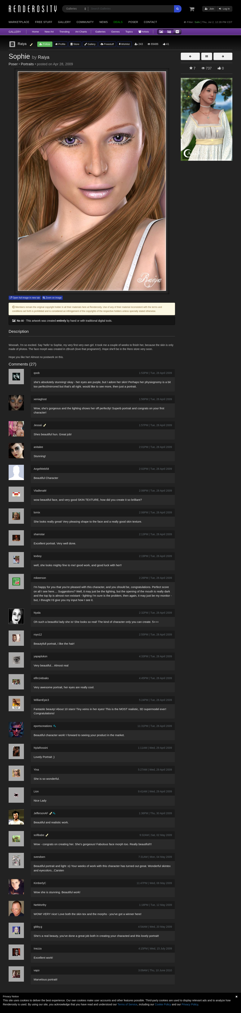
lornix (37, 512)
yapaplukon (40, 656)
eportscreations (43, 726)
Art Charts (81, 31)
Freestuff (107, 44)
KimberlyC (40, 883)
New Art (49, 31)
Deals (118, 22)
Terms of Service (127, 1004)
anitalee (38, 447)
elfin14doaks (41, 678)
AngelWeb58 (41, 468)
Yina (36, 769)
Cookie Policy (163, 1004)
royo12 (38, 634)
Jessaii (38, 425)
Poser (133, 22)
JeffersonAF (41, 813)
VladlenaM (40, 490)
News (103, 22)
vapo (36, 970)
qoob (37, 372)
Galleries (100, 31)
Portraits (27, 64)
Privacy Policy (190, 1004)
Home (35, 31)
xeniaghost (40, 399)
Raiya (43, 57)
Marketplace (19, 22)
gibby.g (38, 926)
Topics (129, 31)
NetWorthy (40, 904)
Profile (60, 44)
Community (85, 22)
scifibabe (39, 835)
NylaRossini (41, 747)
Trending (64, 31)
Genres (115, 31)
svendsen (39, 856)
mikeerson (40, 577)
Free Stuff (43, 22)
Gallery (64, 22)
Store (75, 44)
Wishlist (124, 44)
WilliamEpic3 (41, 699)
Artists (143, 31)
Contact (150, 22)
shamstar (39, 534)
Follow (44, 44)
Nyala (37, 612)
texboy (38, 556)
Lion (36, 791)
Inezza (38, 948)
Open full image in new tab (25, 297)
